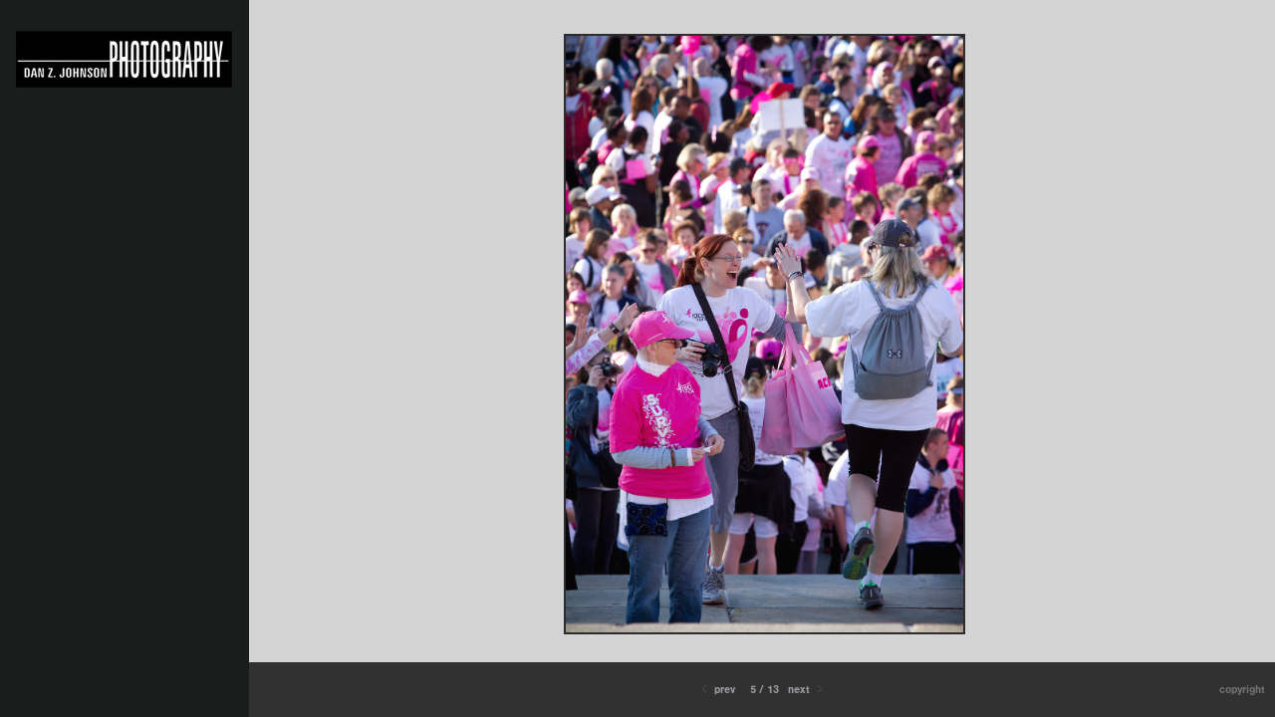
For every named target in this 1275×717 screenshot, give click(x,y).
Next (807, 689)
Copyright (1242, 689)
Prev (716, 689)
